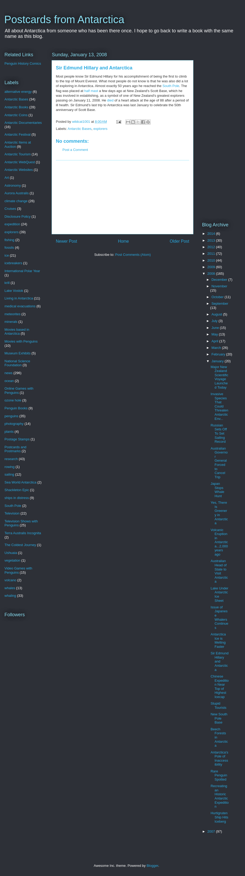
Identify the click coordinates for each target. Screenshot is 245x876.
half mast (91, 91)
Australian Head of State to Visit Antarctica (219, 571)
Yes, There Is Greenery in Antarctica (219, 513)
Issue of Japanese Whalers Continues (219, 617)
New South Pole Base (218, 718)
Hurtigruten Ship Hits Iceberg (219, 817)
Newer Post (66, 241)
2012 (211, 247)
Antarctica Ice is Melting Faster (218, 640)
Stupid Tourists (218, 705)
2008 (211, 274)
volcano (10, 580)
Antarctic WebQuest (19, 162)
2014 (211, 234)
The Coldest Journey (20, 545)
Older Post (179, 241)
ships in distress (16, 498)
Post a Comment (75, 150)
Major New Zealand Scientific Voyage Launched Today (219, 377)
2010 (211, 260)
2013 (211, 240)
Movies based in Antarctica (16, 332)
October (218, 297)
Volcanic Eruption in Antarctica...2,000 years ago (219, 542)
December (220, 280)
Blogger (152, 866)
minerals (10, 322)
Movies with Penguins (21, 341)
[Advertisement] (122, 197)
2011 (211, 254)
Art (6, 178)
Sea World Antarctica (20, 482)
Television (11, 513)
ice (6, 255)
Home (123, 241)
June (216, 328)
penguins (11, 416)
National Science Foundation (17, 363)
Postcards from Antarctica (64, 19)
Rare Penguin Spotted (218, 775)
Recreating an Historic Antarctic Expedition (219, 796)
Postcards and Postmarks (15, 449)
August (217, 314)
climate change (15, 201)
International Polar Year (22, 271)
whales (9, 588)
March (217, 348)
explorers (100, 129)
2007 (211, 831)
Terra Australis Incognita (22, 533)
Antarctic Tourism (17, 154)
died (110, 100)
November (219, 286)
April (215, 341)
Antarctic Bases (79, 129)
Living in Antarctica (18, 298)
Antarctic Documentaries (23, 123)
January (218, 361)
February (219, 354)
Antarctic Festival (17, 134)
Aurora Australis (16, 193)
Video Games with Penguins (18, 570)
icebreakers (13, 263)
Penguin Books (15, 408)
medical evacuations (20, 306)
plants (9, 432)
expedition (12, 224)
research (11, 459)
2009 (211, 267)
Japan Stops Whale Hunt (217, 490)
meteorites (12, 314)
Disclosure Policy (17, 216)
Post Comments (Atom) (133, 255)
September (220, 303)
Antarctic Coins (15, 115)
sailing (9, 474)
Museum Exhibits (17, 353)
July (215, 321)
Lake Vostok (13, 291)
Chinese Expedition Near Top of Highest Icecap (219, 686)
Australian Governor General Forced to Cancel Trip (219, 462)
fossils (9, 247)
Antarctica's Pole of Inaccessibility (219, 758)
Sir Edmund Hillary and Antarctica (219, 661)
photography (13, 424)
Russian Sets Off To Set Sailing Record (218, 433)
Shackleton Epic (16, 490)
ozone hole (12, 400)
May (215, 334)
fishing (9, 240)
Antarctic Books (16, 107)
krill (7, 283)
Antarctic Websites (18, 170)
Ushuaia (10, 553)
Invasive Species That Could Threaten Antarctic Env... (219, 406)
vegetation (12, 560)
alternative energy (18, 92)
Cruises (10, 209)
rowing (9, 467)
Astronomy (12, 185)
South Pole (171, 86)
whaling (10, 596)
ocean (9, 381)
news (8, 373)
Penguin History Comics (22, 63)
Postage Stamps (17, 439)
